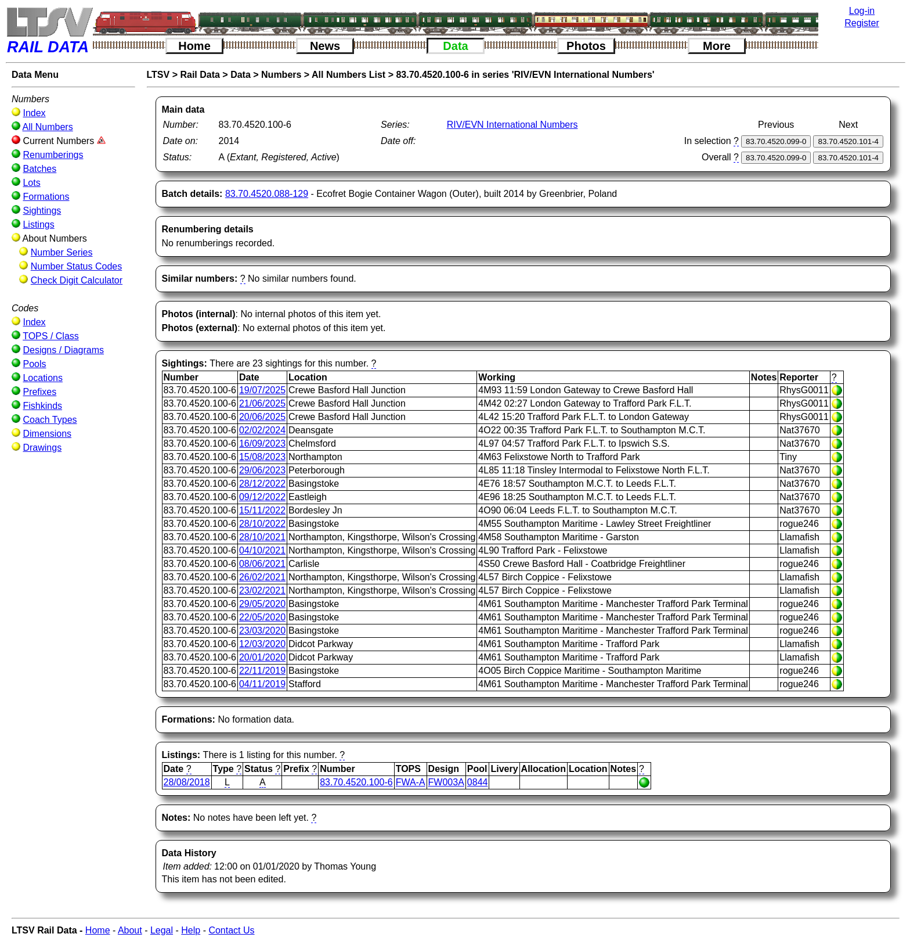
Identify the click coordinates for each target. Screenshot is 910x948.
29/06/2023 (262, 470)
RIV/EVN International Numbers (512, 125)
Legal (161, 930)
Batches (39, 169)
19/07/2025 (262, 390)
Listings (38, 224)
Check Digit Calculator (76, 280)
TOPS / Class (51, 336)
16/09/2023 (262, 443)
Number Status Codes (76, 266)
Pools (34, 364)
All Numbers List (348, 75)
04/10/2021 (262, 550)
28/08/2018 (187, 782)
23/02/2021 (262, 590)
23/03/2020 (262, 630)
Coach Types (50, 420)
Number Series (62, 252)
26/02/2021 (262, 577)
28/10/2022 (262, 524)
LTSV (158, 75)
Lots (31, 183)
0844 (477, 782)
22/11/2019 (262, 671)
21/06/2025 (262, 403)
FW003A (446, 782)
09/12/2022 (262, 497)
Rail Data (199, 75)
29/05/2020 (262, 604)
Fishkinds (42, 406)
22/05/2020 (262, 617)
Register (861, 23)
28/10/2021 (262, 537)
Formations (46, 197)
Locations (43, 378)
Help (190, 930)
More (717, 46)
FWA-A (410, 782)
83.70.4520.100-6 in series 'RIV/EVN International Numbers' (525, 75)
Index (34, 113)
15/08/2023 (262, 457)
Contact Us (231, 930)
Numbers (281, 75)
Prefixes (39, 392)
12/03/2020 (262, 644)
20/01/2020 (262, 657)
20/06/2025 (262, 417)
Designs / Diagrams (63, 350)
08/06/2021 (262, 564)
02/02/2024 (262, 430)
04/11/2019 (262, 684)
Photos (586, 46)
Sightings (42, 211)
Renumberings (53, 155)
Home (194, 46)
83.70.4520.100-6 (356, 782)
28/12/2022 (262, 484)
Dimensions (47, 434)
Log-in (862, 11)
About (130, 930)
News (325, 46)
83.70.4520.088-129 (266, 194)
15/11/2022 (262, 510)
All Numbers (48, 127)
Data (455, 46)
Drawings (42, 448)
